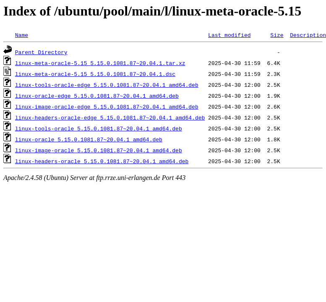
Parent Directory (41, 52)
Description (308, 35)
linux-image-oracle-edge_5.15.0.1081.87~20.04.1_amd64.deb (106, 106)
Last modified (229, 35)
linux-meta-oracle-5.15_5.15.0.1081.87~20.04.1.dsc (95, 74)
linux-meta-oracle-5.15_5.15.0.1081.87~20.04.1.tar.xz (100, 63)
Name (21, 35)
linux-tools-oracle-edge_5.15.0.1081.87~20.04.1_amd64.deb (106, 85)
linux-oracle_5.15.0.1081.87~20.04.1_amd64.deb (88, 139)
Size (276, 35)
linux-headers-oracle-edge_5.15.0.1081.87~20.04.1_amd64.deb (110, 117)
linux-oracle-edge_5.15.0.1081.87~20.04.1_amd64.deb (97, 95)
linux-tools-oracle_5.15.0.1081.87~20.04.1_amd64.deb (98, 128)
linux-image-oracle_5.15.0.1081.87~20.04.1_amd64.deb (98, 150)
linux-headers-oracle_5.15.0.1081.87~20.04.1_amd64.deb (101, 161)
